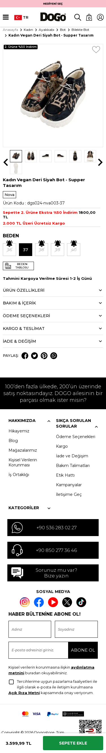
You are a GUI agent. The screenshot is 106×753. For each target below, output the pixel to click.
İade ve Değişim (72, 444)
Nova (9, 182)
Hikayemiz (18, 419)
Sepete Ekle (73, 743)
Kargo (62, 434)
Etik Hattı (65, 463)
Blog (13, 428)
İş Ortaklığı (18, 462)
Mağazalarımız (22, 438)
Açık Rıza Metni (24, 680)
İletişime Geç (69, 482)
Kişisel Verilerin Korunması (22, 450)
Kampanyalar (69, 472)
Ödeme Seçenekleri (75, 424)
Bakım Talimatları (73, 453)
